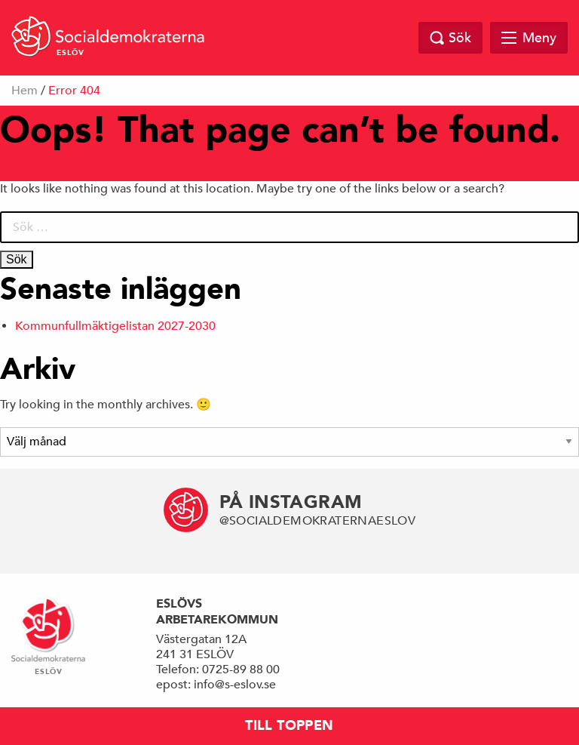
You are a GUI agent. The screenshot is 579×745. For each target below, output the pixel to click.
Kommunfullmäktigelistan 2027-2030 (115, 326)
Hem (24, 90)
